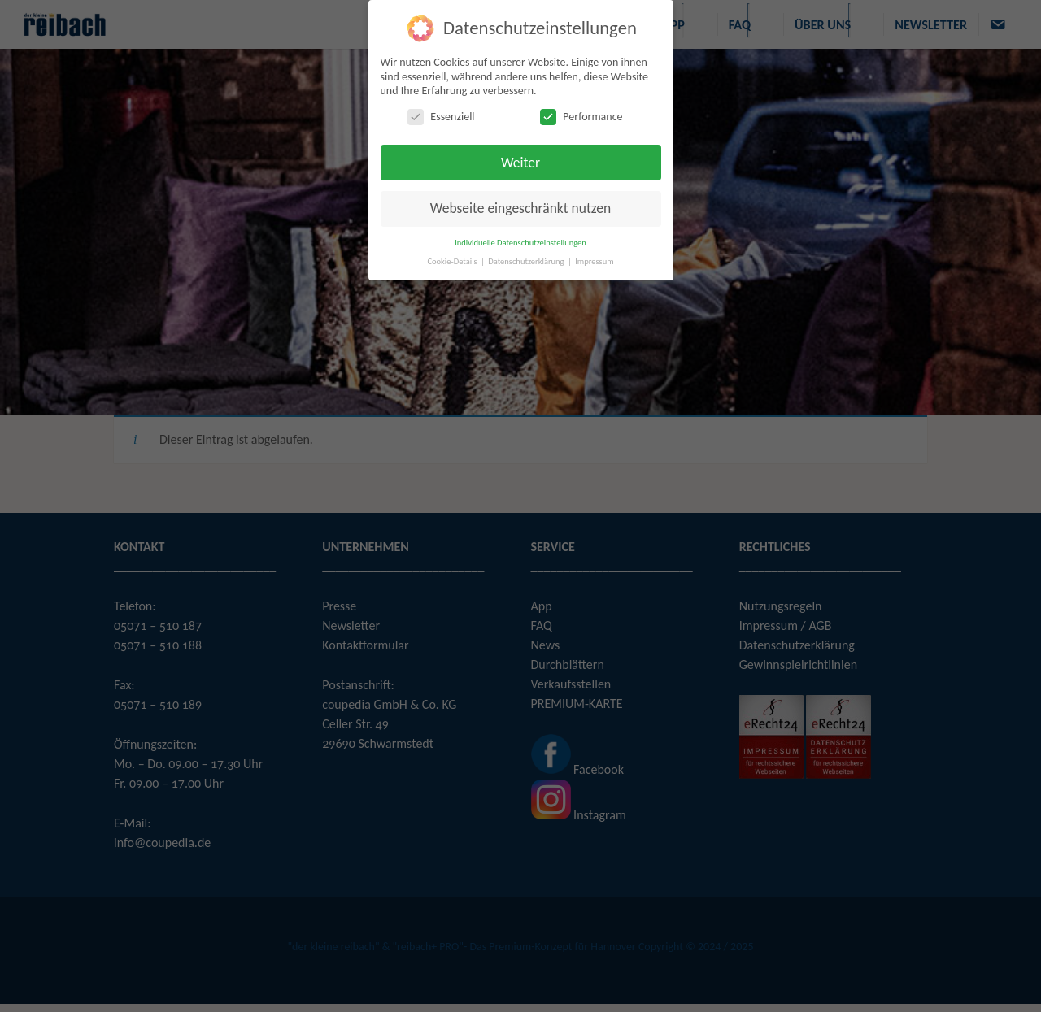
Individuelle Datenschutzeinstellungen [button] (520, 242)
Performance (581, 116)
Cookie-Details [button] (453, 261)
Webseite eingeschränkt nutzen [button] (520, 208)
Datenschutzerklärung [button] (527, 261)
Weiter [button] (520, 163)
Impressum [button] (594, 261)
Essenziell (440, 116)
